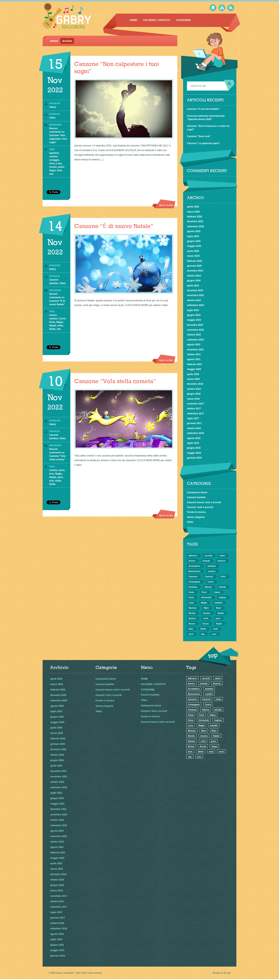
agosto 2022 (193, 344)
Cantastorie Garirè (197, 492)
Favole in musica (196, 512)
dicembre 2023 (195, 290)
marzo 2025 (193, 256)
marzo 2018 (193, 398)
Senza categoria (196, 517)
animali (206, 561)
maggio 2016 (194, 453)
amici (222, 555)
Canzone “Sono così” (199, 136)
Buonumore (195, 571)
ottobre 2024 (194, 275)
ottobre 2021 (194, 354)
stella (58, 480)
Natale (52, 325)
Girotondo (206, 597)
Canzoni (209, 576)
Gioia (52, 322)
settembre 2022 (195, 339)
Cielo (223, 576)
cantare (53, 156)
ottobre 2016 (194, 428)
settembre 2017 (195, 413)
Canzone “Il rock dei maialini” (203, 109)
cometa (53, 470)
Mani (206, 608)
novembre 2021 (195, 349)
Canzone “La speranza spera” (203, 143)
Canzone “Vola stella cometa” (115, 381)
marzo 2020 (193, 379)
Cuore (62, 318)
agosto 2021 (193, 359)
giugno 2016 (194, 448)
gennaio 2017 (194, 423)
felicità (222, 587)
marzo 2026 (193, 211)
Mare (218, 608)
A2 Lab (227, 973)
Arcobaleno (194, 566)
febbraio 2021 (194, 364)
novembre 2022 (195, 329)
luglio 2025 (193, 236)
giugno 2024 (194, 280)
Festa (191, 592)
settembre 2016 (195, 433)
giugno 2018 (194, 393)
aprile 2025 (193, 251)
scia (51, 480)
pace (60, 477)
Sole (59, 170)
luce (51, 473)
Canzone (193, 576)
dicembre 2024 (195, 270)
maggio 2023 (194, 320)
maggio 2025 (194, 246)
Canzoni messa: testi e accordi (204, 502)
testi (216, 629)
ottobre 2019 (194, 389)
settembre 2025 (195, 226)
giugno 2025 (194, 241)
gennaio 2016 (194, 457)
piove (61, 167)
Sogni (52, 170)
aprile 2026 (193, 206)
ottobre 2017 (194, 408)
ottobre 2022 (194, 334)
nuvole (53, 167)
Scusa (205, 623)
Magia (59, 322)
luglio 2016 (193, 443)
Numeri (192, 618)
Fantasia (193, 587)
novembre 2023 (195, 295)
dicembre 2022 (195, 325)
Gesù (62, 470)
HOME (133, 20)
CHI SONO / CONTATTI (156, 20)
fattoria (208, 587)
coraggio (54, 160)
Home (54, 40)
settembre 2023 (195, 305)
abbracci (193, 555)
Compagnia (194, 582)
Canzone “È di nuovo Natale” (113, 226)
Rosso (192, 623)
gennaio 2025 (194, 265)
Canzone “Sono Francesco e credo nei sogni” (208, 128)
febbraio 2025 (194, 261)
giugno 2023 (194, 315)
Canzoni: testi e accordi (200, 507)
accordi (208, 555)
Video (52, 117)
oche (205, 618)
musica (206, 613)
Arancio (221, 561)
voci (214, 634)
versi (191, 634)
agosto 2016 (193, 438)
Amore (53, 315)
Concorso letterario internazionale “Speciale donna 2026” (206, 118)
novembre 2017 (195, 403)
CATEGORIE (183, 20)
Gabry (52, 107)
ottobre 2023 (194, 300)
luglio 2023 (193, 310)
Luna (59, 163)
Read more (166, 205)
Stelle (52, 329)
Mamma (192, 608)
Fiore (204, 592)
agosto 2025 (193, 231)
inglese (222, 597)
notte (60, 325)
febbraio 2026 (194, 216)
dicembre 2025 (195, 221)
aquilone (54, 153)
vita (51, 174)
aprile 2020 (193, 374)
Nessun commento (58, 135)
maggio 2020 (194, 369)
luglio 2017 (193, 418)
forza (52, 163)
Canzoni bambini (196, 497)
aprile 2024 (193, 285)
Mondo (192, 613)
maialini (218, 602)
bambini (212, 566)
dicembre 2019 (195, 384)
